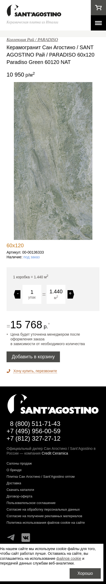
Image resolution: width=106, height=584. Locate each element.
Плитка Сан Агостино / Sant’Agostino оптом (41, 477)
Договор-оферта (19, 496)
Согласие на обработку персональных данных (43, 509)
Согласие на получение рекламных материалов (44, 516)
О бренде (14, 470)
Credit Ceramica (55, 453)
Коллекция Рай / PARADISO (32, 39)
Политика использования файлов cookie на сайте (46, 523)
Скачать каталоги (20, 490)
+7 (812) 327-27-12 (33, 438)
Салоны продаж (19, 463)
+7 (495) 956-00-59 (33, 431)
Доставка (14, 483)
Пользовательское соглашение (31, 503)
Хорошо (85, 573)
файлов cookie (68, 558)
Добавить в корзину (33, 356)
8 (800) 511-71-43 (35, 423)
